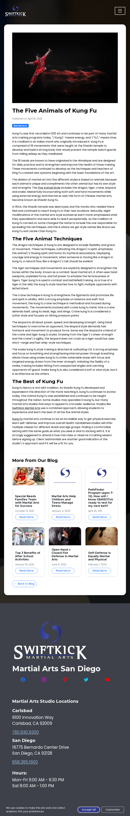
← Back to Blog (24, 584)
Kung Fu (17, 419)
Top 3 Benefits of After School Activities (27, 556)
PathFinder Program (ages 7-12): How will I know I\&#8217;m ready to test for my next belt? (100, 497)
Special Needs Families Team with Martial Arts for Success (27, 501)
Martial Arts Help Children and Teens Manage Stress (64, 501)
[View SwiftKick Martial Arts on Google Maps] (65, 679)
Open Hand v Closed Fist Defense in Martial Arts (65, 554)
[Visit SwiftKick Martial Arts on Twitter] (86, 679)
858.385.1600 (25, 762)
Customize (113, 810)
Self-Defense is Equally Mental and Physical (99, 556)
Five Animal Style (49, 188)
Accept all (89, 810)
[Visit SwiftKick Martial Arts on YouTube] (107, 679)
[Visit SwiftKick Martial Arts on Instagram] (44, 679)
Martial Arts (20, 125)
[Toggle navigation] (120, 11)
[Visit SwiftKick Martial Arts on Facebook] (23, 679)
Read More (26, 517)
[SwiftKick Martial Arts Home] (15, 11)
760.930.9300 (25, 732)
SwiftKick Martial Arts (26, 408)
